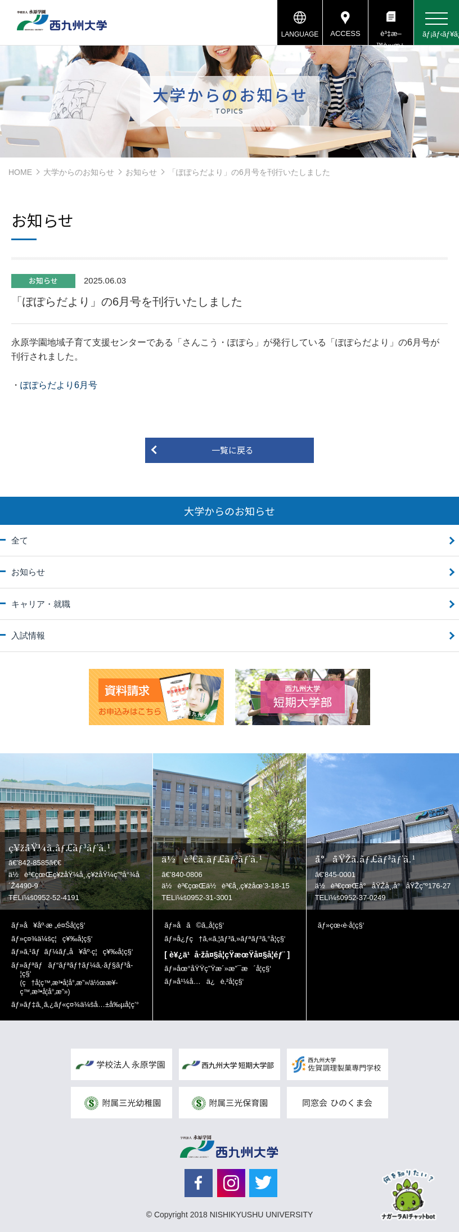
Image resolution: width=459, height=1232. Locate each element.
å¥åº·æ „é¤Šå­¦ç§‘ (55, 925)
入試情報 (28, 635)
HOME (20, 172)
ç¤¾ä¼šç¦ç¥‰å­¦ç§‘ (58, 938)
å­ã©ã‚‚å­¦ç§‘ (200, 925)
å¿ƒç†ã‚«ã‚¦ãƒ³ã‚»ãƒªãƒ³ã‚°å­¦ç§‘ (231, 938)
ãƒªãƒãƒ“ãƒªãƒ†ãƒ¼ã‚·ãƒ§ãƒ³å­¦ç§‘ (76, 978)
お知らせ (141, 172)
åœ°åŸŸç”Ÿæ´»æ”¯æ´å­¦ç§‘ (224, 968)
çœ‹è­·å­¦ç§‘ (347, 925)
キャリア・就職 (40, 604)
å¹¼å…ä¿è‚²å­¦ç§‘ (210, 981)
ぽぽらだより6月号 (58, 385)
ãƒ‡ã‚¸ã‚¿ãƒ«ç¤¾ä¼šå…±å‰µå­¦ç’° (81, 1004)
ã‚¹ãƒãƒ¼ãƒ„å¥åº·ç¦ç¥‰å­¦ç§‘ (78, 951)
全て (19, 540)
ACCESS (345, 33)
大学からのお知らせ (78, 172)
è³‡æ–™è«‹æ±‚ (391, 37)
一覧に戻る (233, 450)
